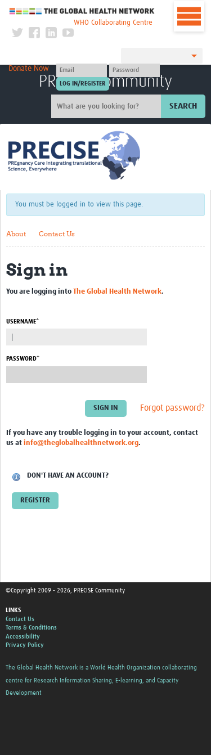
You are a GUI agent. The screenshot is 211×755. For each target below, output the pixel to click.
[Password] (134, 70)
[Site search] (107, 106)
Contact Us (57, 234)
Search (183, 106)
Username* (22, 321)
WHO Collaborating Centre (113, 22)
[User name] (81, 70)
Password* (22, 359)
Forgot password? (172, 407)
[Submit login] (82, 84)
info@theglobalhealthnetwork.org (81, 443)
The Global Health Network (82, 11)
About (16, 234)
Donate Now (28, 69)
